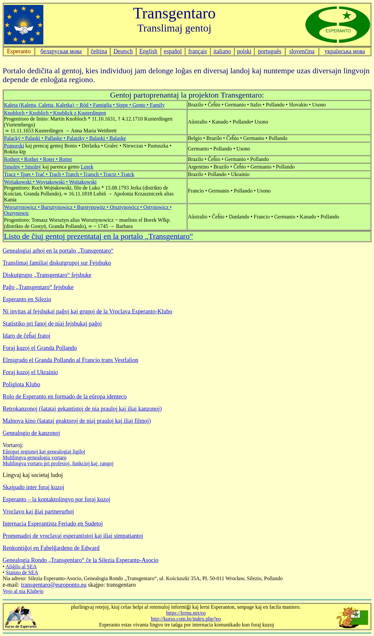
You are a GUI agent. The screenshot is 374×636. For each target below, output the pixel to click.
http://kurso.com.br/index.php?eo (186, 619)
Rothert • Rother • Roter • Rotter (38, 159)
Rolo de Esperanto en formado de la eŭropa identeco (65, 396)
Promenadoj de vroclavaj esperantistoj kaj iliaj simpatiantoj (73, 536)
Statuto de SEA (22, 572)
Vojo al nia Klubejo (23, 591)
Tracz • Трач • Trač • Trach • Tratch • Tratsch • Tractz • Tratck (69, 174)
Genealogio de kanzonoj (31, 433)
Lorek (87, 167)
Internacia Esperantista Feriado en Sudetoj (53, 523)
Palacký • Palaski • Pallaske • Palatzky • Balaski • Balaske (65, 138)
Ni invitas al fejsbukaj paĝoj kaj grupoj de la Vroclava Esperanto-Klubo (87, 311)
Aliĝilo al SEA (21, 566)
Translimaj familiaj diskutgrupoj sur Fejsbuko (57, 263)
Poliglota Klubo (21, 384)
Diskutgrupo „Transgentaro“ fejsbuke (47, 275)
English (148, 51)
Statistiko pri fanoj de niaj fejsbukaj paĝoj (52, 323)
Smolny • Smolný (22, 167)
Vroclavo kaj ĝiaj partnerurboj (38, 511)
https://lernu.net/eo (186, 613)
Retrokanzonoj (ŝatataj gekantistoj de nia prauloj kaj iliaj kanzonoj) (82, 408)
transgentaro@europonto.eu (53, 584)
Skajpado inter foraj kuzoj (33, 487)
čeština (99, 51)
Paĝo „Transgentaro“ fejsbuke (38, 287)
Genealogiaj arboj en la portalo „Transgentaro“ (58, 250)
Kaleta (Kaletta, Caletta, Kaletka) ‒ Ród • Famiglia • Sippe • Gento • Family (84, 105)
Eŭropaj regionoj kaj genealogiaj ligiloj (44, 451)
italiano (222, 51)
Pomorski (14, 145)
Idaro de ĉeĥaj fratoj (26, 335)
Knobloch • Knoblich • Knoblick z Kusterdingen (55, 113)
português (269, 51)
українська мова (344, 51)
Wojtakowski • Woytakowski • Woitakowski (50, 182)
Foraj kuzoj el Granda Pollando (40, 348)
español (173, 51)
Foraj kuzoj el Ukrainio (30, 372)
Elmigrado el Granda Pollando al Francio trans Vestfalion (70, 360)
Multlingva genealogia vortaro (35, 457)
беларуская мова (61, 51)
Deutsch (123, 51)
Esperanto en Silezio (27, 299)
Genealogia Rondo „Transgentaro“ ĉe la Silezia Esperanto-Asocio (80, 560)
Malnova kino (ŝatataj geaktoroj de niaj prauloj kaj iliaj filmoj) (77, 421)
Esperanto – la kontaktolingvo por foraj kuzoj (56, 499)
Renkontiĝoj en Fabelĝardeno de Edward (51, 548)
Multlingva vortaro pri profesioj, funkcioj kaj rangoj (58, 463)
